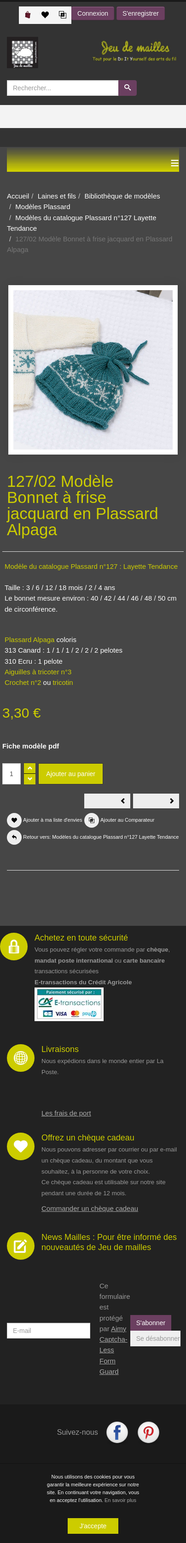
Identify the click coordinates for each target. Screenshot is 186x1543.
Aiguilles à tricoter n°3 (38, 672)
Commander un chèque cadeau (89, 1208)
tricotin (62, 682)
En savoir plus (120, 1500)
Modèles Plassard (42, 206)
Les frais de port (66, 1113)
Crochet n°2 (23, 682)
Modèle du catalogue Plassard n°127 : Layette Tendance (91, 566)
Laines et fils (57, 196)
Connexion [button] (92, 13)
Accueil (18, 196)
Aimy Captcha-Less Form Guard (113, 1350)
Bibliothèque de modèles (122, 196)
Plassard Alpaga (29, 639)
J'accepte (93, 1526)
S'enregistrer (140, 13)
